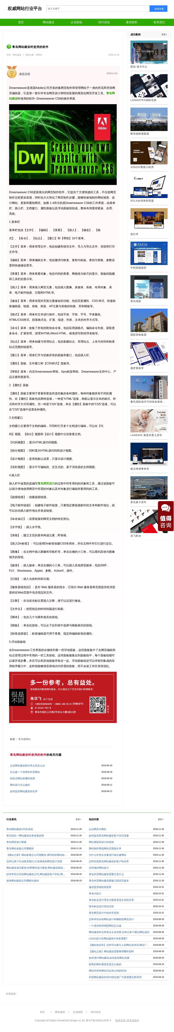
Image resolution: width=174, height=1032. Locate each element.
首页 (21, 22)
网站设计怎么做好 (20, 784)
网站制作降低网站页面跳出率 (105, 848)
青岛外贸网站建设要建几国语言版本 (109, 880)
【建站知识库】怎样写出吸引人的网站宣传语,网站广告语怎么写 (119, 945)
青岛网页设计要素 (16, 842)
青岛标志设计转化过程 (101, 906)
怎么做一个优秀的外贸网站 (25, 772)
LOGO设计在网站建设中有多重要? (108, 938)
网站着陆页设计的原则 (101, 842)
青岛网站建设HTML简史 (19, 829)
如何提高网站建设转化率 (23, 791)
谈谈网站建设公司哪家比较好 (22, 880)
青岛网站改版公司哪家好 (20, 848)
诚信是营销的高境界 (100, 887)
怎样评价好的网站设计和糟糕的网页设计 (111, 919)
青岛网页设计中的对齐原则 (104, 912)
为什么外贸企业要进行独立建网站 (107, 854)
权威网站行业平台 (25, 8)
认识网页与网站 (97, 829)
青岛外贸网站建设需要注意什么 (106, 874)
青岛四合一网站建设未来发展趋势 (25, 835)
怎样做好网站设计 (99, 867)
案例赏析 (131, 22)
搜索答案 (159, 9)
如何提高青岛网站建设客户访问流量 (109, 835)
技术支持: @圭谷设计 (127, 1020)
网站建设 (48, 22)
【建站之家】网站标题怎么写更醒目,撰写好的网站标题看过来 (36, 854)
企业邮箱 (76, 22)
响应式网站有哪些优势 (22, 778)
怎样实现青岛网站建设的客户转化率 (109, 861)
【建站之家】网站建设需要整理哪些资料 (111, 951)
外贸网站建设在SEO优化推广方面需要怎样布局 (115, 977)
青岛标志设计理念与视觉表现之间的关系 (111, 900)
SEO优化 (104, 22)
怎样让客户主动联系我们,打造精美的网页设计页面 (34, 861)
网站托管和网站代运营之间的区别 (107, 970)
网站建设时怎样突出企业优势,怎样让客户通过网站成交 (119, 932)
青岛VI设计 (95, 893)
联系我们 (159, 22)
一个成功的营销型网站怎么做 (105, 925)
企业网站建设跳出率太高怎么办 (27, 765)
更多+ (164, 34)
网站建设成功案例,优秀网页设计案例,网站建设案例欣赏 (36, 867)
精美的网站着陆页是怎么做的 (105, 964)
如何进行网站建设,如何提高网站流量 (109, 957)
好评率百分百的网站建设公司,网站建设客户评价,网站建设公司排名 (36, 874)
